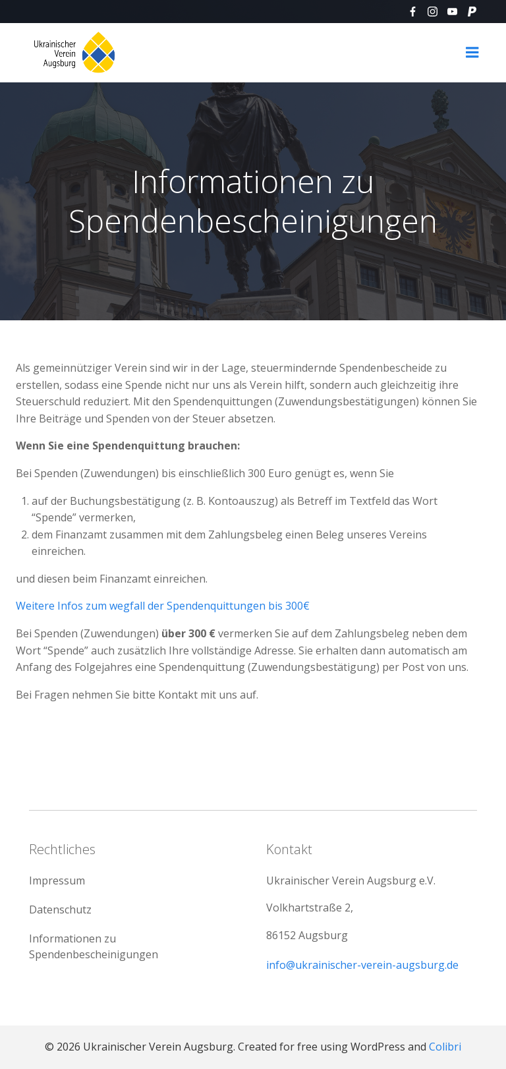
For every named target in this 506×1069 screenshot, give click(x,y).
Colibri (445, 1046)
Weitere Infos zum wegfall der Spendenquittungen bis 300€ (163, 605)
